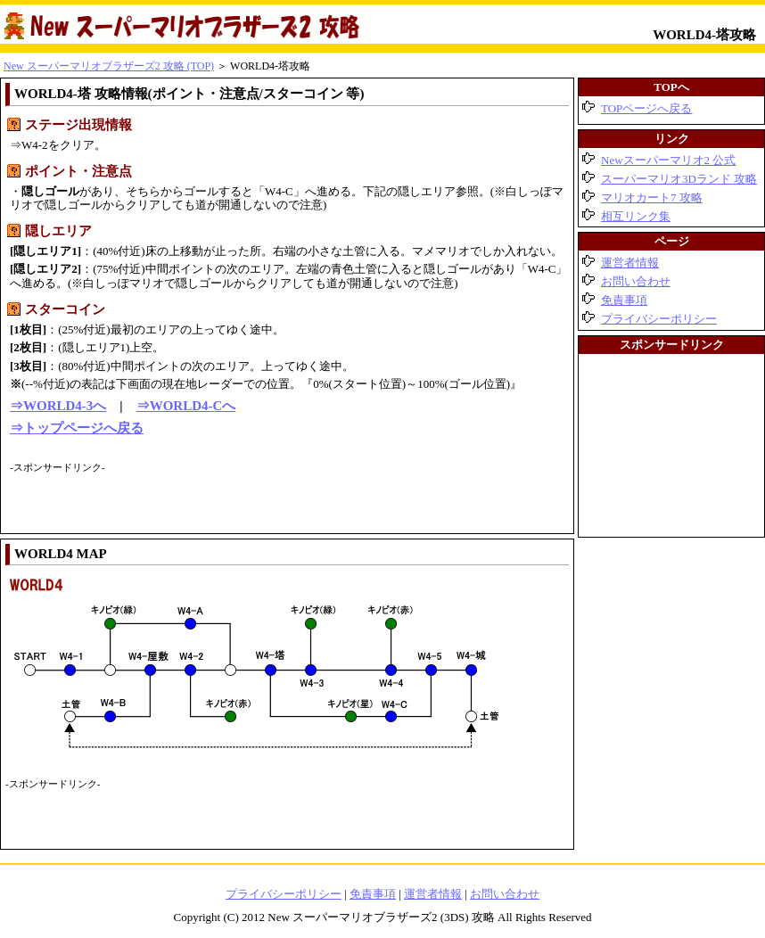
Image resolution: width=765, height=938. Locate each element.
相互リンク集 (635, 216)
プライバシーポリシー (659, 318)
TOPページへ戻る (646, 108)
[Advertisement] (218, 502)
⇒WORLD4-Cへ (186, 406)
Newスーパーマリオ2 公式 (668, 160)
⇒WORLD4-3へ (58, 406)
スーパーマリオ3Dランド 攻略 (679, 178)
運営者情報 (630, 262)
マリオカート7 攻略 (652, 197)
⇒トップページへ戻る (77, 428)
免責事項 (624, 300)
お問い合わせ (635, 281)
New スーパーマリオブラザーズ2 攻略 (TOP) (109, 66)
